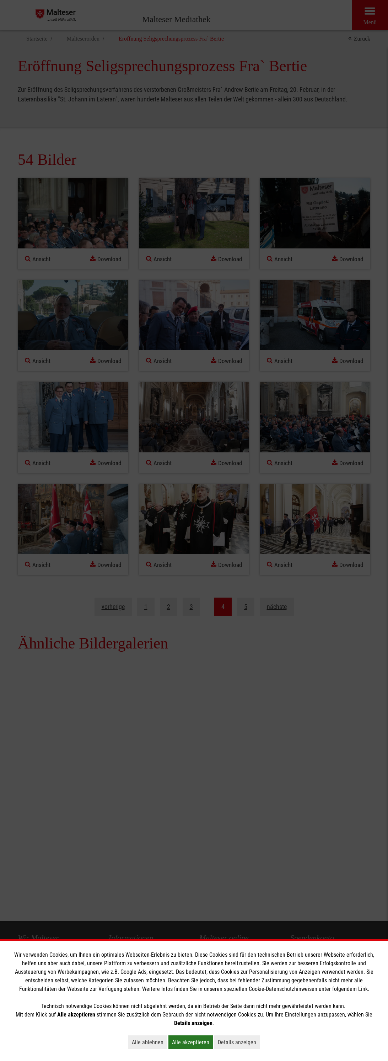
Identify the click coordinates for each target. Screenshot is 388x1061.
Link (363, 989)
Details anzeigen (239, 1042)
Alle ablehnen (149, 1042)
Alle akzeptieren (192, 1042)
